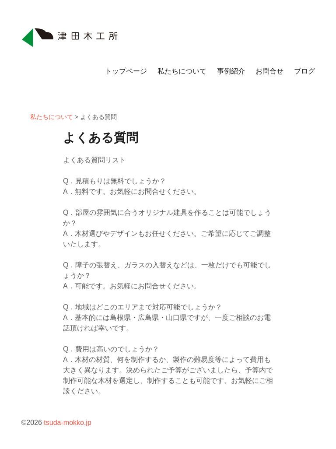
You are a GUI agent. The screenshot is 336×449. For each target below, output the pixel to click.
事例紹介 (231, 71)
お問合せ (270, 71)
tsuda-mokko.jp (67, 422)
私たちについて (182, 71)
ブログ (304, 71)
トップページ (126, 71)
